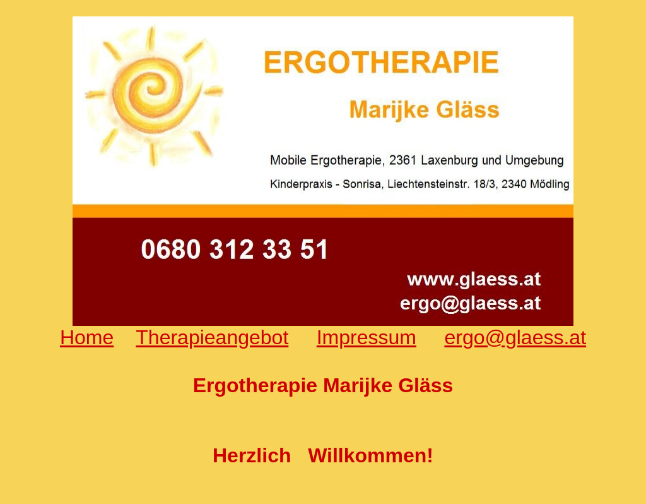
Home (87, 337)
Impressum (366, 337)
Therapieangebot (212, 337)
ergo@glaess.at (515, 337)
